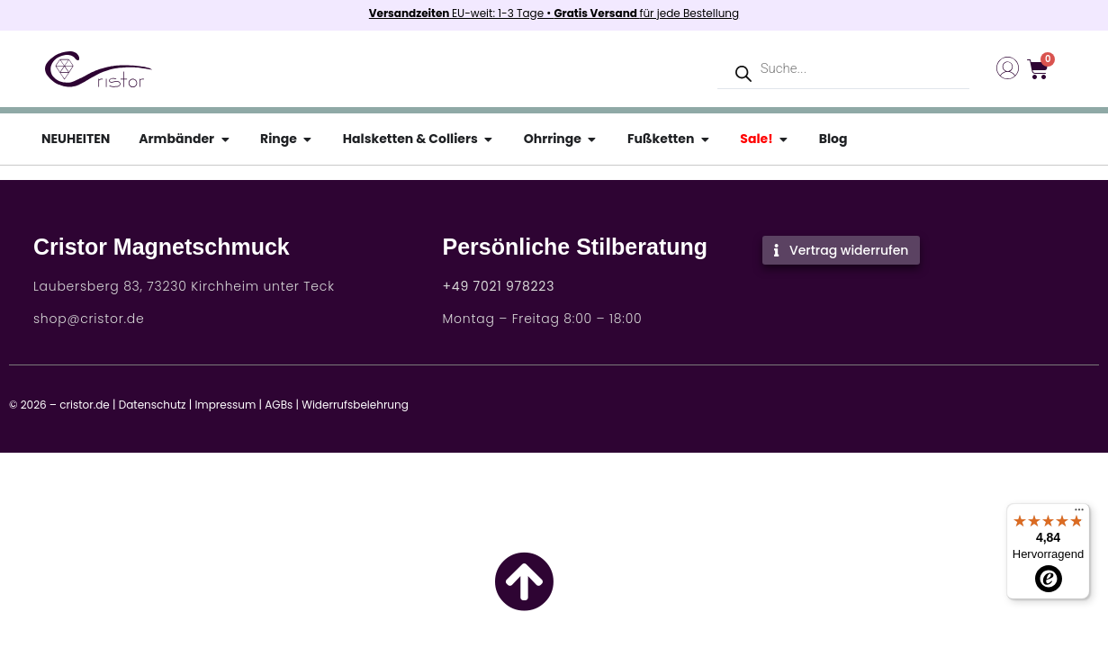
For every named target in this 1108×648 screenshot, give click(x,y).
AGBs (279, 404)
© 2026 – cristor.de (59, 404)
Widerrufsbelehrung (355, 404)
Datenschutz (152, 404)
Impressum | (228, 404)
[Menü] (1079, 514)
